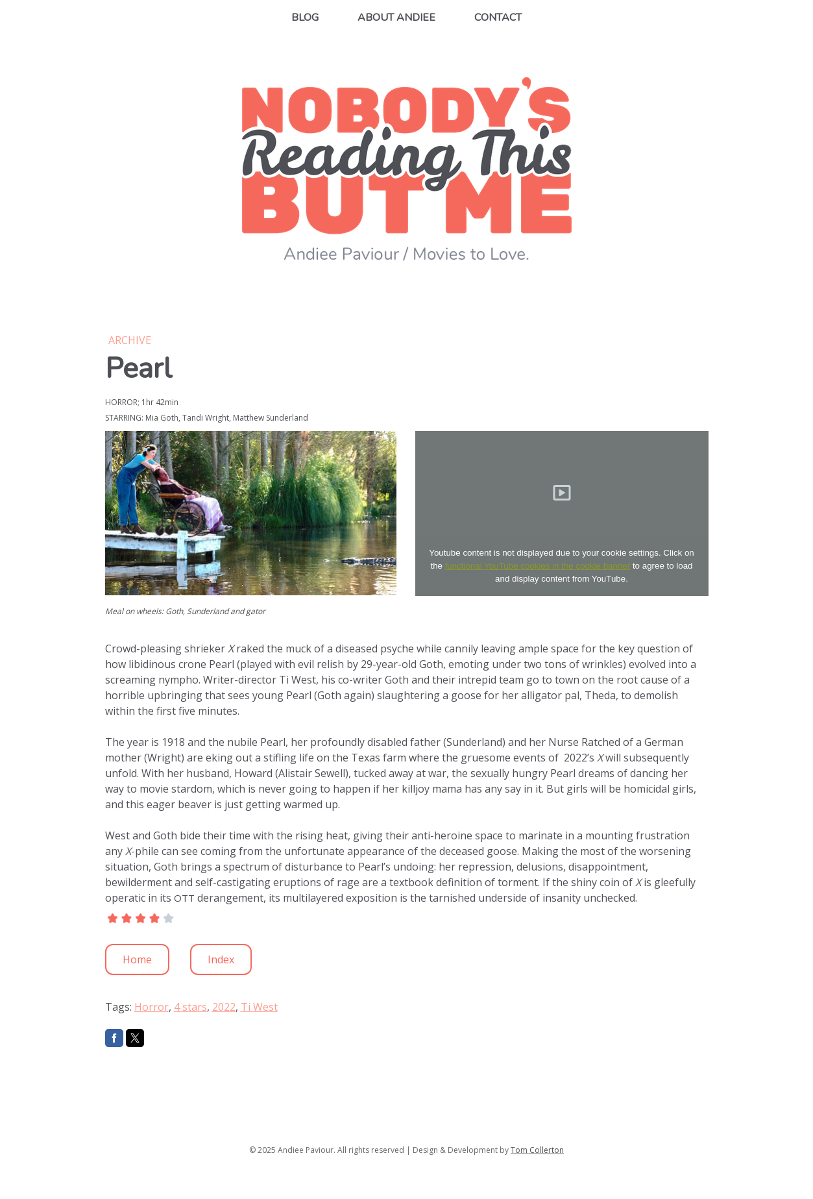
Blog (305, 17)
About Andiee (396, 17)
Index (221, 959)
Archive (129, 340)
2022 (224, 1007)
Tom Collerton (537, 1150)
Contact (498, 17)
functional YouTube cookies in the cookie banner (538, 566)
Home (137, 959)
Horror (151, 1007)
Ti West (259, 1007)
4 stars (190, 1007)
